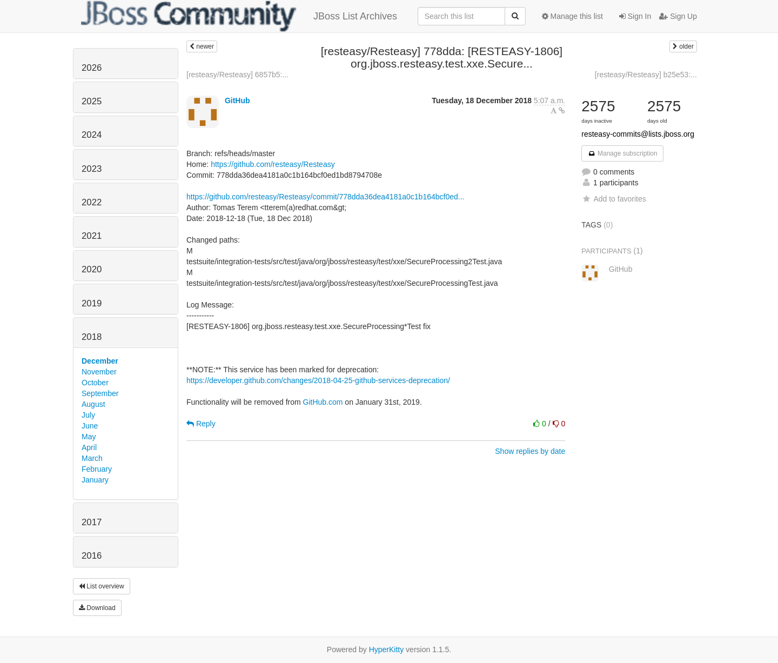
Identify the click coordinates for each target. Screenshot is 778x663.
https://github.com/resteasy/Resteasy (273, 164)
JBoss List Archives (239, 16)
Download (97, 608)
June (90, 425)
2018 (92, 337)
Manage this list (572, 16)
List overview (101, 586)
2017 (92, 522)
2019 (92, 303)
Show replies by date (530, 451)
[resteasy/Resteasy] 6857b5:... (237, 74)
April (89, 447)
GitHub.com (323, 402)
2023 (92, 169)
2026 (92, 68)
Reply (201, 423)
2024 (92, 135)
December (100, 361)
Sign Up (678, 16)
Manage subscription (622, 153)
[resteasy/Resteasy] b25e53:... (646, 74)
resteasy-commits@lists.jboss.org (637, 134)
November (99, 371)
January (95, 480)
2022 (92, 202)
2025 (92, 101)
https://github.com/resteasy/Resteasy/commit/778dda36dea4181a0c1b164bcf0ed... (325, 196)
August (93, 404)
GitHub (237, 100)
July (88, 415)
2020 (92, 269)
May (89, 436)
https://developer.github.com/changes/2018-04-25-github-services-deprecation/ (318, 380)
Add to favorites (613, 199)
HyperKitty (386, 649)
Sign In (635, 16)
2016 (92, 556)
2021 (92, 236)
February (97, 469)
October (95, 382)
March (92, 458)
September (100, 393)
